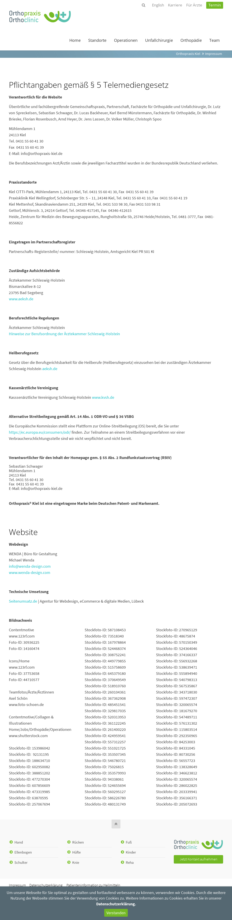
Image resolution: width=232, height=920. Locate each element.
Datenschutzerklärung (45, 885)
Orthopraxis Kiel (188, 53)
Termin (214, 5)
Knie (75, 862)
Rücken (78, 842)
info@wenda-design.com (30, 566)
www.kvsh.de (103, 397)
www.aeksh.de (21, 298)
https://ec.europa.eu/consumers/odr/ (40, 432)
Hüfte (76, 852)
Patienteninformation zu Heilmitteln (93, 885)
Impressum (17, 885)
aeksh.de (49, 368)
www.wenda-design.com (29, 572)
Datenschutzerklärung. (116, 903)
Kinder (131, 852)
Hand (18, 842)
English (158, 5)
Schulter (21, 862)
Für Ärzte (194, 5)
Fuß (129, 842)
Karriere (175, 5)
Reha (130, 862)
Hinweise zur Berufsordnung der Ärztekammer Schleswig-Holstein (64, 333)
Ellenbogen (23, 852)
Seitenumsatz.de (23, 601)
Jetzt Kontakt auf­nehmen (198, 859)
